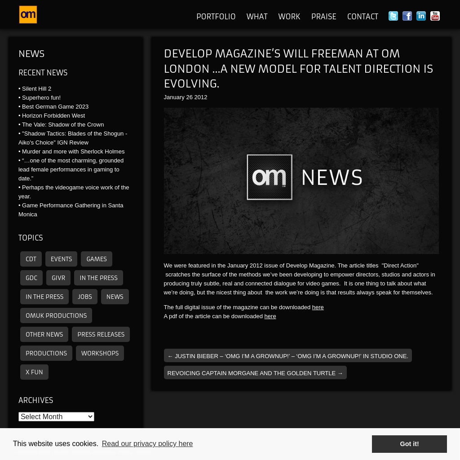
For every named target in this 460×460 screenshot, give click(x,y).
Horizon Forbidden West (53, 115)
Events (61, 259)
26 (189, 97)
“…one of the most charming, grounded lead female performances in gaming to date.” (71, 169)
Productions (46, 353)
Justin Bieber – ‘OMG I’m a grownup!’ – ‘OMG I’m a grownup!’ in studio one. (288, 356)
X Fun (34, 372)
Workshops (100, 353)
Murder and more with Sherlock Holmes (73, 151)
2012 (201, 97)
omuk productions (56, 316)
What (257, 16)
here (318, 307)
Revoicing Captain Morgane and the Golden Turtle (255, 373)
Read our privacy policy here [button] (147, 443)
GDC (31, 278)
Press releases (100, 334)
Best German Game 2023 (55, 106)
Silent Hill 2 (36, 88)
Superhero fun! (41, 97)
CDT (31, 259)
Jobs (85, 297)
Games (96, 259)
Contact (362, 16)
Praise (323, 16)
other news (44, 334)
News (31, 53)
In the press (98, 278)
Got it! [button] (409, 443)
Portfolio (216, 16)
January (174, 97)
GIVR (58, 278)
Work (289, 16)
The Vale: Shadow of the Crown (63, 124)
